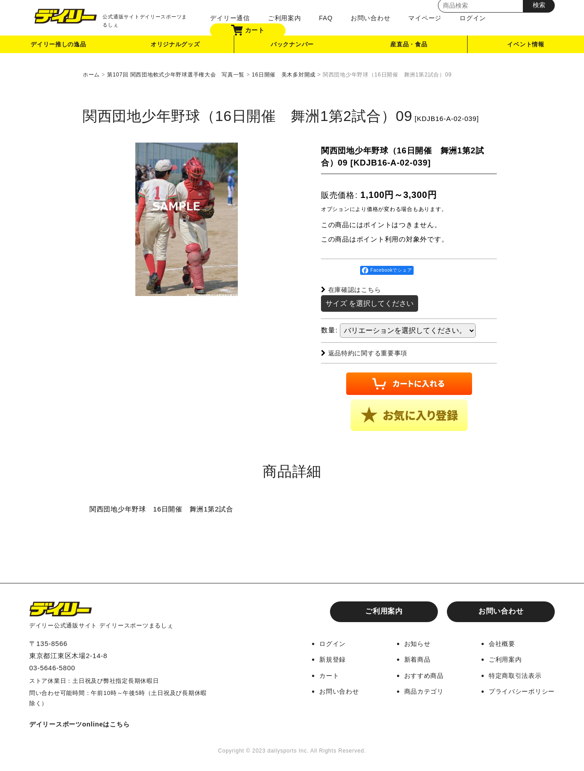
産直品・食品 (409, 46)
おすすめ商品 (418, 674)
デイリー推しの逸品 (58, 46)
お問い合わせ (367, 18)
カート (244, 30)
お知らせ (411, 643)
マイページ (421, 18)
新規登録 (323, 659)
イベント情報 (525, 46)
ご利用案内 (281, 18)
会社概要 (498, 643)
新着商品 (411, 659)
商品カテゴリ (418, 690)
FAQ (322, 18)
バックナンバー (292, 46)
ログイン (469, 18)
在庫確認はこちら (353, 289)
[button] (409, 414)
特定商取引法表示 (512, 674)
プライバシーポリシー (519, 690)
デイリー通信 (227, 18)
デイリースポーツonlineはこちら (82, 723)
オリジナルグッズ (175, 46)
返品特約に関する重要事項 (367, 352)
